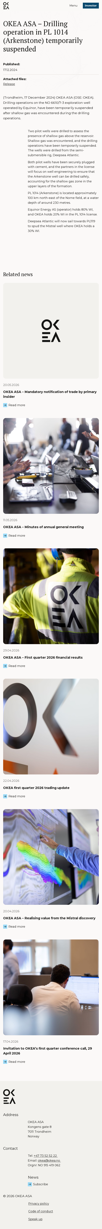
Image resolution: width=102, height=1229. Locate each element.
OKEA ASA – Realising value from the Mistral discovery (49, 918)
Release (9, 84)
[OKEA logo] (6, 5)
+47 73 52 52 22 (46, 1156)
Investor (91, 5)
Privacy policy (38, 1203)
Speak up (35, 1219)
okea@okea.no (49, 1160)
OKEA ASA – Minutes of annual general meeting (43, 527)
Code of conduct (40, 1211)
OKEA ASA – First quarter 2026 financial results (43, 657)
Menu (74, 5)
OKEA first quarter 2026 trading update (36, 788)
